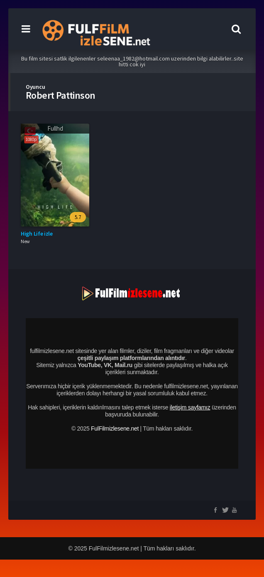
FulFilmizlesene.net (115, 428)
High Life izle (37, 233)
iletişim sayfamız (190, 407)
